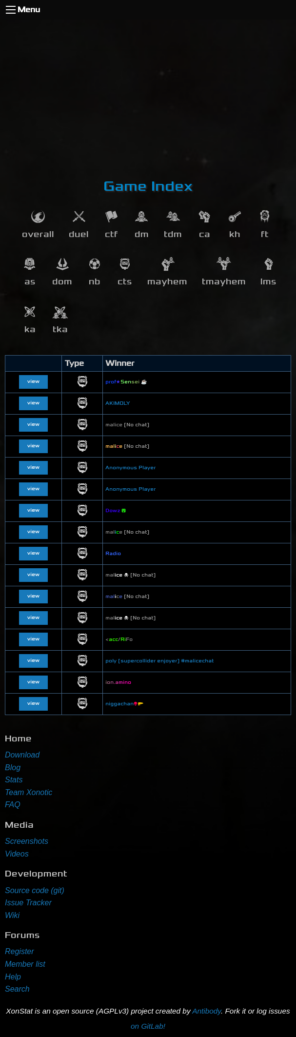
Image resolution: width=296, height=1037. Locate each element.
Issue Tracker (28, 902)
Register (19, 951)
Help (13, 977)
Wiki (12, 915)
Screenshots (26, 841)
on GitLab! (148, 1026)
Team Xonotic (28, 792)
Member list (25, 964)
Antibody (206, 1011)
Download (22, 755)
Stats (13, 780)
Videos (17, 854)
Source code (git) (34, 890)
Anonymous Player (130, 468)
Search (17, 989)
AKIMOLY (117, 403)
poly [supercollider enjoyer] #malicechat (159, 661)
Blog (12, 767)
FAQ (12, 804)
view (33, 381)
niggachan (124, 704)
